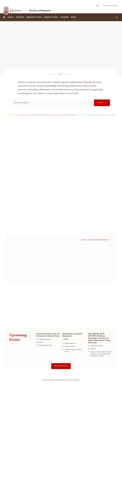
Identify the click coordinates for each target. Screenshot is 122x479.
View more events (61, 366)
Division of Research (40, 6)
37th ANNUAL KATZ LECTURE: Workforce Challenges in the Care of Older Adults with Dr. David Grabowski (99, 338)
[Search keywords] (52, 102)
